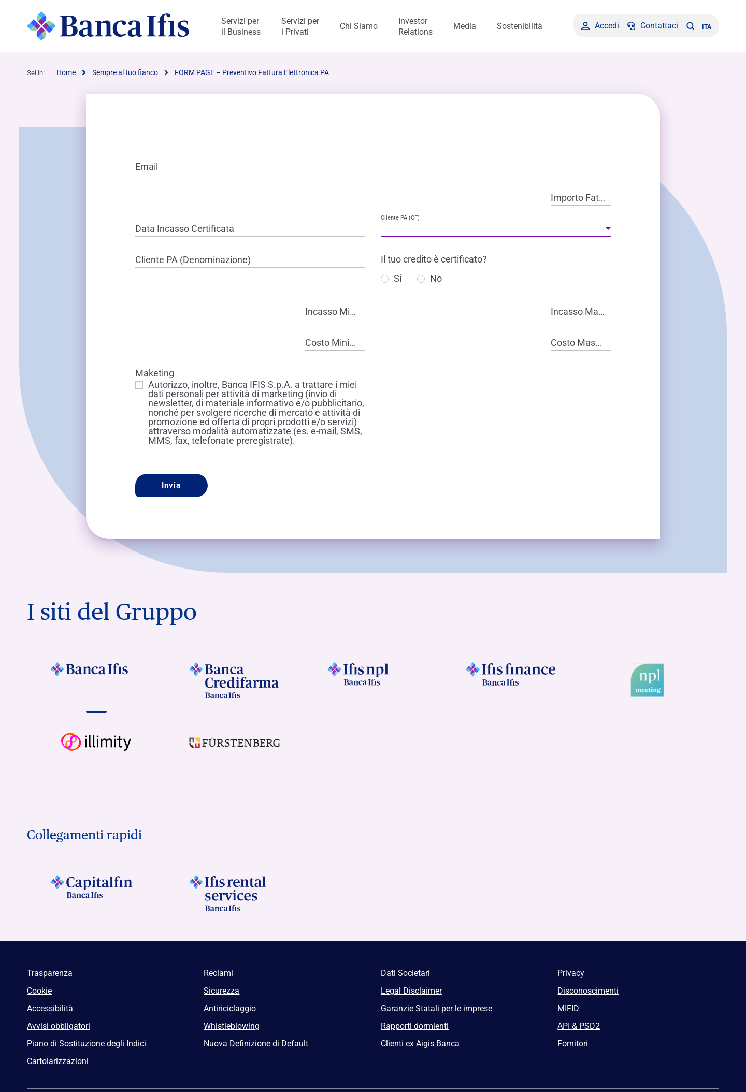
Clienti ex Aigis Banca (420, 1044)
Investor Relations (415, 26)
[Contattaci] (652, 26)
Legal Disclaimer (411, 991)
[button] (690, 26)
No (436, 279)
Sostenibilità (519, 26)
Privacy (570, 973)
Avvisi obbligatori (58, 1026)
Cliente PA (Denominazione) (193, 259)
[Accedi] (600, 26)
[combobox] (496, 229)
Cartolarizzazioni (58, 1061)
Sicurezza (221, 991)
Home (66, 72)
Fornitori (572, 1044)
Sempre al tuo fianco (125, 72)
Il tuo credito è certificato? (434, 259)
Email (146, 166)
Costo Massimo (581, 342)
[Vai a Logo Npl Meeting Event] (650, 680)
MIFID (568, 1008)
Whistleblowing (232, 1026)
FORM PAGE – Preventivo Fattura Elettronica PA (252, 72)
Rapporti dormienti (415, 1026)
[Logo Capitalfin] (96, 893)
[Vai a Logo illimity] (96, 751)
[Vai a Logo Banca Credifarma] (234, 680)
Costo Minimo (334, 342)
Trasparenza (50, 973)
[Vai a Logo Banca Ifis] (96, 680)
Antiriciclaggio (230, 1008)
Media (464, 26)
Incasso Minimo (335, 311)
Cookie (39, 991)
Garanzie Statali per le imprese (436, 1008)
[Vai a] (373, 680)
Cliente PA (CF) (400, 218)
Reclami (218, 973)
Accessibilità (50, 1008)
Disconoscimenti (588, 991)
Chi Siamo (359, 26)
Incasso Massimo (581, 311)
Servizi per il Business (241, 26)
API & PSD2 (578, 1026)
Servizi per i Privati (300, 26)
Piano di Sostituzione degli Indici (86, 1044)
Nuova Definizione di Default (256, 1044)
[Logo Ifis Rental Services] (234, 893)
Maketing (154, 373)
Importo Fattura (581, 197)
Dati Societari (405, 973)
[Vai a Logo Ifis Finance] (511, 680)
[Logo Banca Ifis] (108, 25)
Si (397, 279)
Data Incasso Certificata (184, 228)
